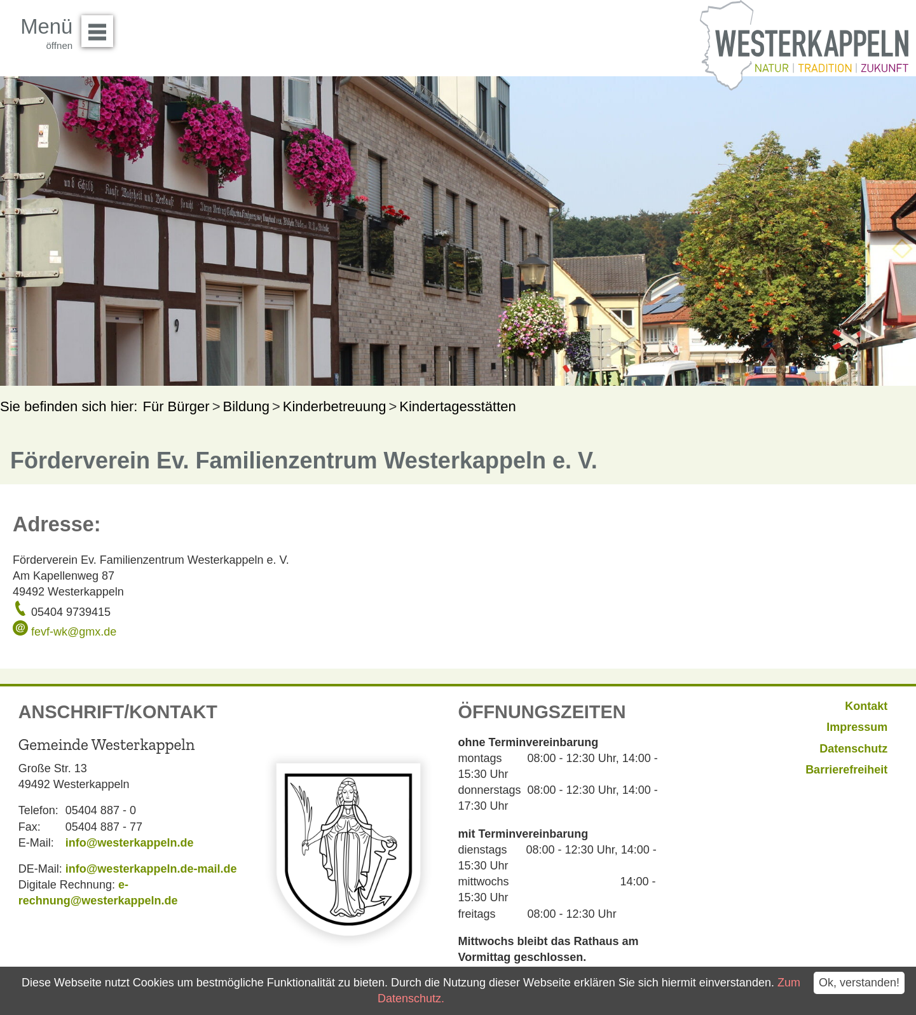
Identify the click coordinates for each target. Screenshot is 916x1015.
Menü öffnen (100, 26)
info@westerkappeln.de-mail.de (151, 868)
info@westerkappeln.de (129, 842)
